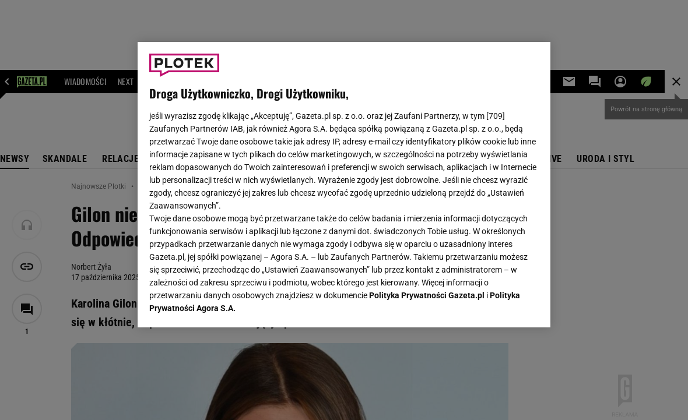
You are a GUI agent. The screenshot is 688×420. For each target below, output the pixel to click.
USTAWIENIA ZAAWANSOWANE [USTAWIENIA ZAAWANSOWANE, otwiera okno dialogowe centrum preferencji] (225, 304)
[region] (344, 184)
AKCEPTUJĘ (499, 304)
